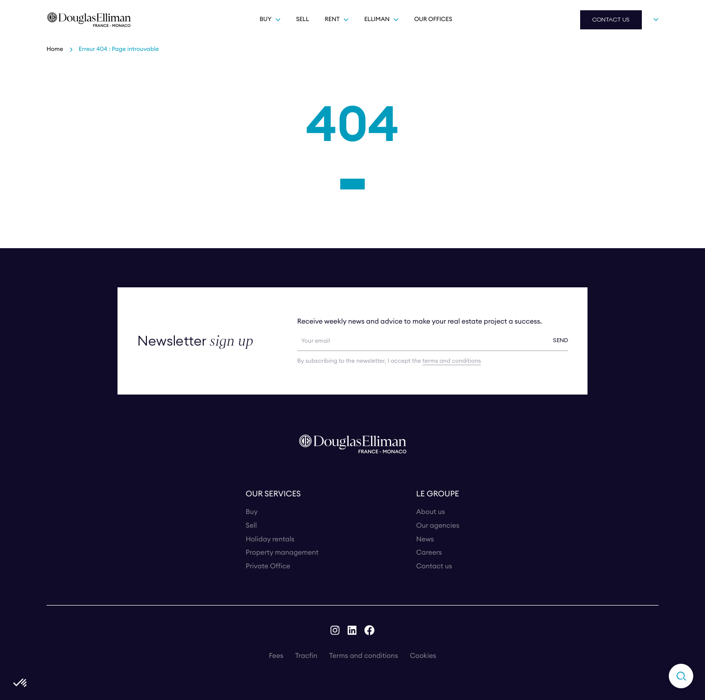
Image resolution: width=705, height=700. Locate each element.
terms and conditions (452, 361)
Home (55, 49)
